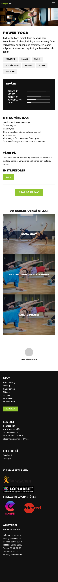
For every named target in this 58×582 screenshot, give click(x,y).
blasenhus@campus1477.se (15, 439)
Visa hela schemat (29, 192)
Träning (6, 386)
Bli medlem (8, 398)
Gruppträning (9, 389)
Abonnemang (9, 382)
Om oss (6, 395)
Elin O (8, 177)
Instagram (7, 458)
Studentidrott (9, 402)
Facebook (7, 455)
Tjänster (6, 392)
